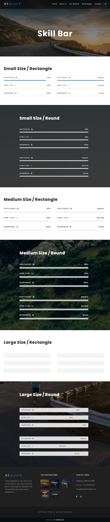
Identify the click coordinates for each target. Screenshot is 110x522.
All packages (87, 4)
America (55, 484)
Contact (97, 4)
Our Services (74, 4)
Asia (65, 484)
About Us (63, 4)
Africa (45, 484)
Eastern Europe (44, 494)
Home (54, 4)
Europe (55, 494)
